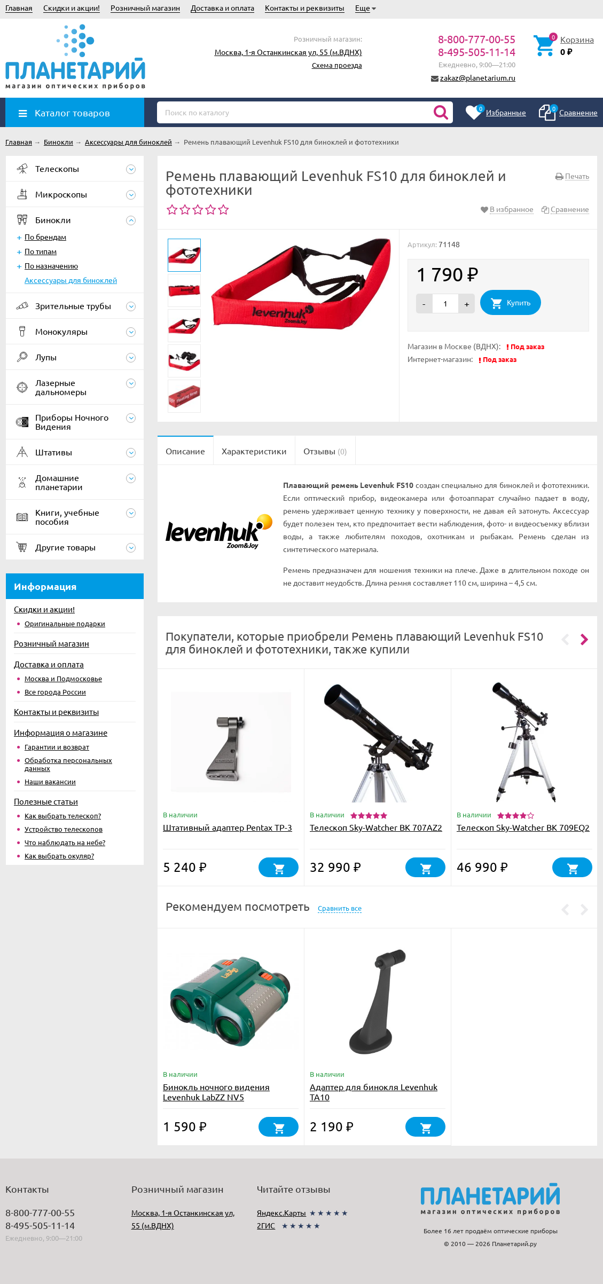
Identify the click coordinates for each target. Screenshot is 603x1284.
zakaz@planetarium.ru (477, 77)
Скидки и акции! (71, 7)
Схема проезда (337, 64)
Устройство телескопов (64, 828)
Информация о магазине (60, 732)
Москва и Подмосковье (63, 678)
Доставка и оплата (222, 7)
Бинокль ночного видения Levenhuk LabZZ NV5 (216, 1091)
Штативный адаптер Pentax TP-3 (227, 827)
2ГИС (266, 1225)
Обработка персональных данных (68, 764)
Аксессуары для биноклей (71, 280)
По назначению (51, 265)
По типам (41, 251)
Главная (19, 7)
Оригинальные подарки (65, 623)
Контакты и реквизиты (304, 7)
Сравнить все (340, 907)
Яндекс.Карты (281, 1212)
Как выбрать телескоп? (63, 815)
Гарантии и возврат (57, 746)
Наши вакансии (50, 781)
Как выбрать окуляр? (59, 855)
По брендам (45, 236)
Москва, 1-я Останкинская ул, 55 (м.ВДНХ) (288, 52)
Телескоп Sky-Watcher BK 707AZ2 (376, 827)
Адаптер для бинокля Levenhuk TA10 (373, 1091)
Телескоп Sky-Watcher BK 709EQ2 (523, 827)
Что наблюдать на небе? (65, 842)
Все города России (55, 691)
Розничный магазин (145, 7)
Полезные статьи (46, 801)
